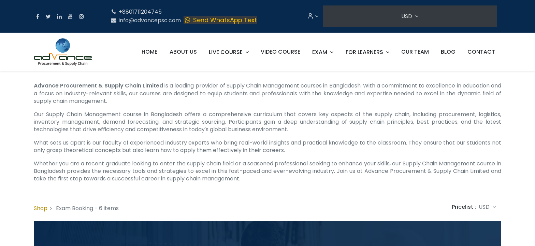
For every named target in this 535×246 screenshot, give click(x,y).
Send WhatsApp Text (220, 20)
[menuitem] (149, 51)
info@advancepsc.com (145, 20)
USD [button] (407, 16)
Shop (40, 208)
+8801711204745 (136, 12)
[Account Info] (312, 16)
